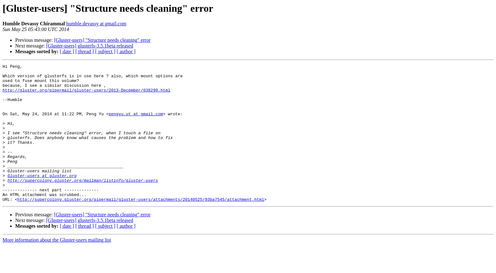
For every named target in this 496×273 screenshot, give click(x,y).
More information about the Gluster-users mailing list (57, 267)
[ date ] (67, 51)
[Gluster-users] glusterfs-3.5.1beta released (89, 45)
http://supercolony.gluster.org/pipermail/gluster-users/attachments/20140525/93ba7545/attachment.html (140, 227)
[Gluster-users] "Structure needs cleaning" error (102, 40)
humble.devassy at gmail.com (96, 23)
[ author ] (126, 51)
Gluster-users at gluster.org (42, 198)
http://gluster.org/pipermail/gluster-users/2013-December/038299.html (86, 95)
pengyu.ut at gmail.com (135, 124)
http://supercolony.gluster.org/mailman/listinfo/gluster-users (83, 204)
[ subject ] (105, 51)
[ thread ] (84, 51)
